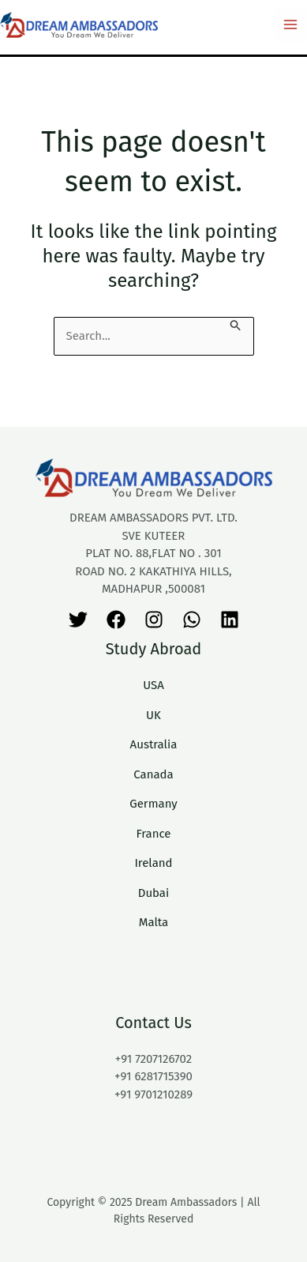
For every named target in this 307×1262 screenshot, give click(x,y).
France (153, 834)
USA (153, 685)
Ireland (153, 863)
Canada (153, 774)
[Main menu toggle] (291, 25)
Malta (154, 922)
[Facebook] (116, 619)
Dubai (154, 893)
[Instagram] (153, 619)
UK (153, 715)
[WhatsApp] (191, 619)
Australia (154, 744)
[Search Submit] (236, 325)
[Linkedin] (229, 619)
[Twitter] (78, 619)
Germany (153, 804)
